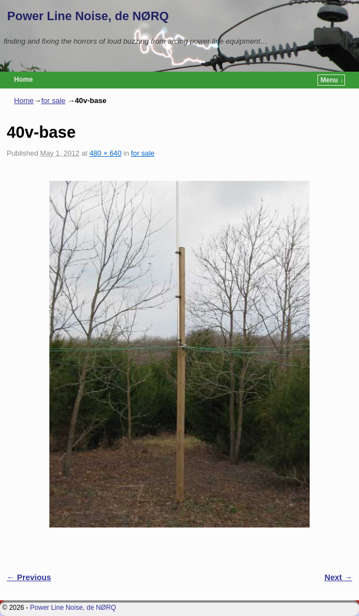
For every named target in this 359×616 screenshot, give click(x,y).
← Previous (29, 577)
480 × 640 (105, 153)
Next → (338, 577)
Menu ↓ (331, 80)
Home (23, 79)
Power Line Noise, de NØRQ (88, 16)
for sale (53, 100)
